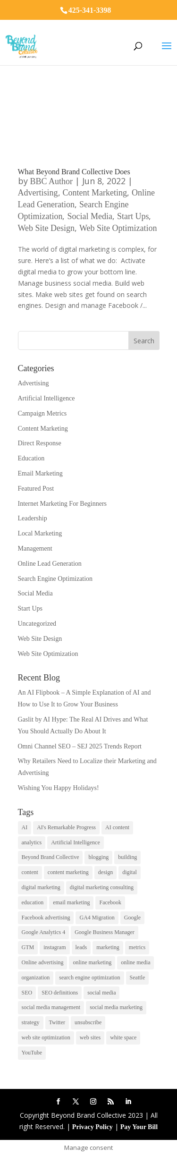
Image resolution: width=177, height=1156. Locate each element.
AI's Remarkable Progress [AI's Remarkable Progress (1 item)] (66, 827)
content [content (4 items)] (30, 872)
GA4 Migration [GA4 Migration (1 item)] (96, 917)
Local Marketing (40, 533)
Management (35, 548)
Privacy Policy (92, 1126)
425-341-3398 (89, 10)
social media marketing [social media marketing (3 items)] (116, 1007)
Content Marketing (95, 192)
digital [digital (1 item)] (129, 872)
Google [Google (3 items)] (132, 917)
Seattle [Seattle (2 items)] (137, 977)
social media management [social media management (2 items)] (51, 1007)
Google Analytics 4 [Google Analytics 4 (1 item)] (44, 932)
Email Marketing (40, 473)
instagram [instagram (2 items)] (54, 947)
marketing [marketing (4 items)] (107, 947)
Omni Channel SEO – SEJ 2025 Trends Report (80, 746)
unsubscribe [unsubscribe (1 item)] (88, 1022)
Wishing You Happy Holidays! (58, 787)
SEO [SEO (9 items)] (27, 992)
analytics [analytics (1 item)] (32, 842)
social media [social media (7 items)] (101, 992)
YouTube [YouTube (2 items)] (32, 1052)
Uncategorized (37, 623)
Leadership (32, 518)
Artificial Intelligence (46, 398)
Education (31, 458)
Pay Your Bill (139, 1126)
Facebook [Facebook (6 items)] (110, 902)
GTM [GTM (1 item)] (28, 947)
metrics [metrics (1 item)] (137, 947)
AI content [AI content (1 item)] (117, 827)
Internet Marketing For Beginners (62, 503)
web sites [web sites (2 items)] (90, 1037)
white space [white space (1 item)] (123, 1037)
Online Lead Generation (50, 563)
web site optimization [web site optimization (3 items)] (46, 1037)
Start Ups (133, 216)
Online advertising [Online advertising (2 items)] (43, 962)
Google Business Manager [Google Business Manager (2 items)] (105, 932)
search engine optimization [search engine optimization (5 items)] (89, 977)
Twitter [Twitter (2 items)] (57, 1022)
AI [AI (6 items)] (25, 827)
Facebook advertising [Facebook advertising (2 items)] (46, 917)
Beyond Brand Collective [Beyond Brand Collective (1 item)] (50, 857)
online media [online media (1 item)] (135, 962)
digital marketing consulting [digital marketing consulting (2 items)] (102, 887)
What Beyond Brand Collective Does (74, 172)
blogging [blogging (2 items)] (98, 857)
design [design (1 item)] (105, 872)
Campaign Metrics (42, 413)
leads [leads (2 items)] (81, 947)
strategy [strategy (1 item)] (31, 1022)
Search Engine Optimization (55, 578)
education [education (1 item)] (33, 902)
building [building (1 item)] (127, 857)
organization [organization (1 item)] (36, 977)
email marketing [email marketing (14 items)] (71, 902)
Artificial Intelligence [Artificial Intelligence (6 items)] (75, 842)
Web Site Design (46, 228)
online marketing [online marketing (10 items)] (92, 962)
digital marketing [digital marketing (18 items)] (41, 887)
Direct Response (39, 443)
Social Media (89, 216)
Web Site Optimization (118, 228)
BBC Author (51, 181)
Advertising (38, 192)
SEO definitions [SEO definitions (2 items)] (60, 992)
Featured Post (36, 488)
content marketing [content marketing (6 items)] (68, 872)
